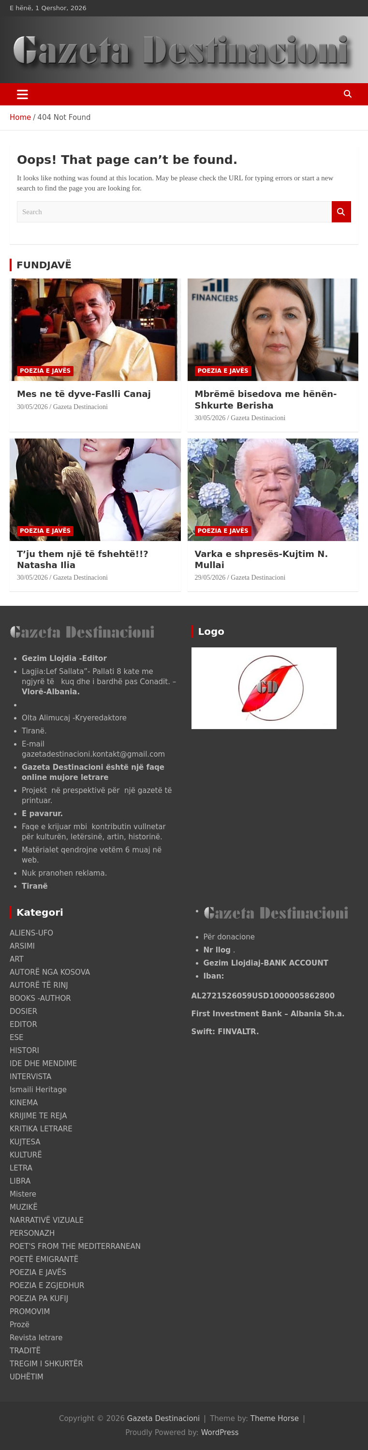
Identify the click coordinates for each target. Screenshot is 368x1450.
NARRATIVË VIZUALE (47, 1220)
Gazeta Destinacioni (80, 406)
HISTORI (24, 1050)
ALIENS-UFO (31, 933)
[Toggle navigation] (22, 94)
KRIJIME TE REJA (38, 1116)
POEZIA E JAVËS (45, 370)
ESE (16, 1037)
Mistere (23, 1194)
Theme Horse (274, 1418)
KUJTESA (25, 1142)
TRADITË (25, 1351)
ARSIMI (22, 946)
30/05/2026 (32, 406)
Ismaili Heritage (38, 1089)
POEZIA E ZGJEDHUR (47, 1285)
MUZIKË (24, 1207)
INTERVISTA (30, 1076)
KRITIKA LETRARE (41, 1129)
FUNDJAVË (44, 265)
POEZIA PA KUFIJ (39, 1298)
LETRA (21, 1168)
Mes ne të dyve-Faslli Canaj (84, 394)
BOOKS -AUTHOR (40, 998)
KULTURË (26, 1155)
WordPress (220, 1432)
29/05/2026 (210, 577)
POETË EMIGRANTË (44, 1259)
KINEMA (24, 1102)
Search (341, 212)
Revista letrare (36, 1337)
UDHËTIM (27, 1377)
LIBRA (20, 1181)
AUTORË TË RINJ (39, 985)
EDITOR (23, 1024)
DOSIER (23, 1011)
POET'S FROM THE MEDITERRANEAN (75, 1246)
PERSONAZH (32, 1233)
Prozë (19, 1324)
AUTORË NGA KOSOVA (50, 972)
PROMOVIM (30, 1311)
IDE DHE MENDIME (43, 1063)
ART (17, 959)
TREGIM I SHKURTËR (46, 1364)
